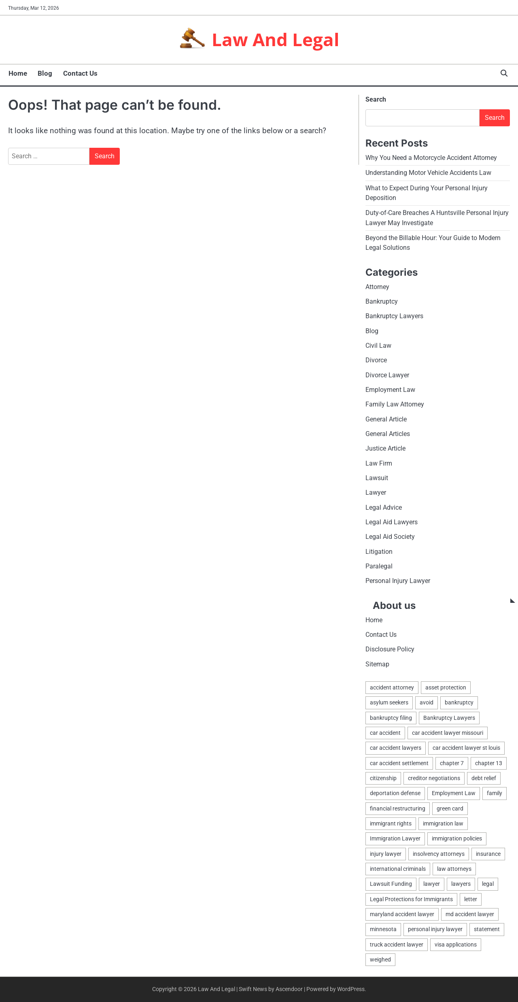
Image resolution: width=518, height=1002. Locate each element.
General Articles (387, 434)
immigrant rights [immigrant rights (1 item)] (391, 823)
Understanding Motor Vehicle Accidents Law (428, 173)
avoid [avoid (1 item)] (426, 703)
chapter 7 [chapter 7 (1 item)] (452, 763)
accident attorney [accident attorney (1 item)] (392, 687)
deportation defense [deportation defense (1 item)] (395, 793)
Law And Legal (275, 39)
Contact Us (79, 73)
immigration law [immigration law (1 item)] (443, 823)
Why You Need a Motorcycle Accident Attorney (431, 158)
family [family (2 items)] (494, 793)
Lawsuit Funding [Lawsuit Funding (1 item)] (391, 884)
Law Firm (378, 463)
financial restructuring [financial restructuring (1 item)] (397, 808)
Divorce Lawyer (387, 375)
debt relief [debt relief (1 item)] (483, 778)
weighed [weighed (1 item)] (380, 960)
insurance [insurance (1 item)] (488, 854)
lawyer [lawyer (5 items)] (431, 884)
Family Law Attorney (394, 404)
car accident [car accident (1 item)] (385, 733)
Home (17, 73)
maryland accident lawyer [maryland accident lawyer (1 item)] (402, 914)
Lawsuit (376, 478)
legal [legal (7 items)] (488, 884)
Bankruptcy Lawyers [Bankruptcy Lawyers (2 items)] (449, 718)
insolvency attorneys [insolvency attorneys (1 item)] (439, 854)
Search (375, 99)
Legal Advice (383, 507)
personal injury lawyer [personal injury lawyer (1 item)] (435, 929)
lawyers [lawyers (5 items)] (461, 884)
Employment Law (390, 390)
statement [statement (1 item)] (487, 929)
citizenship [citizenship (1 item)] (383, 778)
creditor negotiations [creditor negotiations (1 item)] (434, 778)
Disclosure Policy (389, 649)
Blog (44, 73)
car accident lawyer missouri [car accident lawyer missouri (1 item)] (447, 733)
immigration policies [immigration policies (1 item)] (457, 839)
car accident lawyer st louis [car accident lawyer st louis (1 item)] (466, 748)
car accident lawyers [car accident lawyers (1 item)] (395, 748)
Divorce (376, 360)
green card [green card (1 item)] (450, 808)
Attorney (377, 287)
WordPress (351, 989)
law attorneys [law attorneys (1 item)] (454, 869)
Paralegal (379, 566)
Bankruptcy (381, 301)
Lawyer (375, 493)
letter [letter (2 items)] (470, 899)
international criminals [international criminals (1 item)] (398, 869)
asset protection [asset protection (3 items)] (445, 687)
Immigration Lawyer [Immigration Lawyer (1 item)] (395, 839)
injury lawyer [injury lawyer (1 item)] (385, 854)
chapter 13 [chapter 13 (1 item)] (488, 763)
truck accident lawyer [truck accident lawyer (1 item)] (396, 944)
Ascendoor (289, 989)
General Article (386, 419)
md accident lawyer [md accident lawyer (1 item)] (470, 914)
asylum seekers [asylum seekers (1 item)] (389, 703)
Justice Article (385, 449)
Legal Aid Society (390, 537)
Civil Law (378, 345)
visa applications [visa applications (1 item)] (456, 944)
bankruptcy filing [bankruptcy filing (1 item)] (391, 718)
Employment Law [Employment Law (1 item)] (454, 793)
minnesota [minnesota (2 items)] (383, 929)
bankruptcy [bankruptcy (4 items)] (459, 703)
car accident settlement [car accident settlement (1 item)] (399, 763)
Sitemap (377, 664)
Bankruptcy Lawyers (394, 316)
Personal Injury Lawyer (397, 581)
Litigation (379, 551)
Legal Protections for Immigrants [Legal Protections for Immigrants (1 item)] (411, 899)
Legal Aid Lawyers (391, 522)
